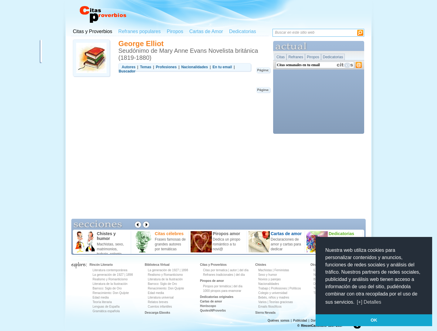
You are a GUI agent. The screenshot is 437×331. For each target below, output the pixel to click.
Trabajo (263, 288)
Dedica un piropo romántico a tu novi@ (226, 244)
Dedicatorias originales (216, 297)
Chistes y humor (106, 236)
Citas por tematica (215, 270)
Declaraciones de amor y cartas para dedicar (286, 244)
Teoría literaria (102, 302)
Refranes (295, 57)
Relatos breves (158, 302)
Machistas (265, 270)
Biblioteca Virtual (157, 264)
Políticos (295, 288)
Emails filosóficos (270, 306)
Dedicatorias (242, 31)
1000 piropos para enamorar (222, 290)
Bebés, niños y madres (273, 297)
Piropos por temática (217, 286)
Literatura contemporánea (110, 270)
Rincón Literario (101, 264)
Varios (262, 302)
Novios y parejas (269, 279)
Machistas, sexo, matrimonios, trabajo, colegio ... (111, 249)
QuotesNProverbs (213, 310)
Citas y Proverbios (92, 31)
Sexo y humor (267, 274)
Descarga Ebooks (157, 312)
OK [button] (374, 320)
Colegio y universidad (272, 293)
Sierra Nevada (265, 312)
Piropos (175, 31)
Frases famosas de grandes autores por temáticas (170, 244)
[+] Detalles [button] (369, 302)
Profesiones (279, 288)
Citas (280, 57)
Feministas (281, 270)
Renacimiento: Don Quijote (111, 293)
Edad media (101, 297)
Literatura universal (161, 297)
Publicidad (300, 320)
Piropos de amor (212, 280)
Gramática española (106, 311)
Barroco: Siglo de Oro (107, 288)
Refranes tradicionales (218, 274)
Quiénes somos (278, 320)
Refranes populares (139, 31)
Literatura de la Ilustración (110, 283)
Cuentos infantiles (160, 306)
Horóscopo (208, 306)
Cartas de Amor (206, 31)
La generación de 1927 (108, 274)
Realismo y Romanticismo (110, 279)
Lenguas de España (106, 306)
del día (244, 270)
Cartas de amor (211, 301)
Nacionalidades (268, 283)
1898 (129, 274)
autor (233, 270)
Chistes (260, 264)
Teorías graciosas (281, 302)
